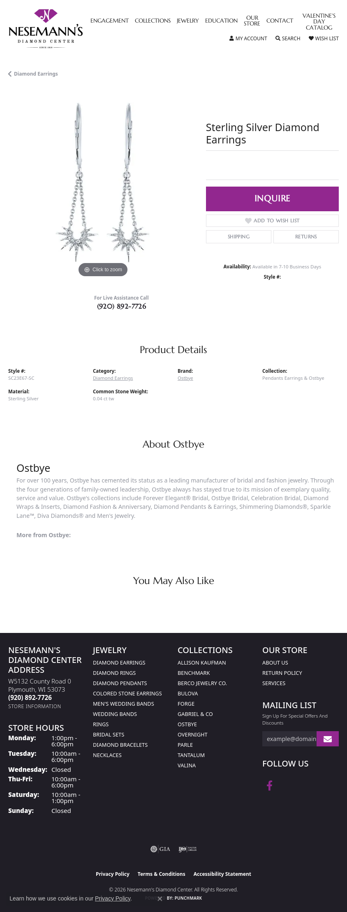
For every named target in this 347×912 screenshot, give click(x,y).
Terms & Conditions (161, 873)
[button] (248, 38)
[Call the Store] (30, 697)
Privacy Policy (113, 873)
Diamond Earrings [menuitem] (119, 662)
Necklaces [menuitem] (107, 755)
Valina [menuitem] (187, 765)
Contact (279, 21)
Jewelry (188, 21)
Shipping (239, 236)
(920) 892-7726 (121, 306)
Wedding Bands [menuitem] (115, 714)
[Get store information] (34, 706)
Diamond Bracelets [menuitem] (120, 744)
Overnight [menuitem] (193, 734)
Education (221, 21)
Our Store (252, 21)
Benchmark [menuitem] (194, 672)
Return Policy (282, 672)
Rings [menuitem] (101, 724)
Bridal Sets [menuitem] (108, 734)
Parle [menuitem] (185, 744)
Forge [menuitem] (186, 703)
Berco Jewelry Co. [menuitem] (202, 683)
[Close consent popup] (159, 898)
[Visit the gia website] (160, 849)
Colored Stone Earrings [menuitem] (127, 693)
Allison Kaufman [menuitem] (202, 662)
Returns (306, 236)
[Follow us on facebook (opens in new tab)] (269, 786)
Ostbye (185, 378)
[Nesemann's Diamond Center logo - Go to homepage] (64, 28)
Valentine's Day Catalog (319, 22)
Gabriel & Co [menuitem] (195, 714)
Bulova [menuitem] (188, 693)
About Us (275, 662)
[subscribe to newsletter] (328, 738)
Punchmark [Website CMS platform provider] (188, 898)
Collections (153, 21)
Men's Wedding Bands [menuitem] (123, 703)
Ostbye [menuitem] (187, 724)
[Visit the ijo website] (187, 849)
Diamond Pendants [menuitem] (120, 683)
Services (273, 683)
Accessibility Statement (222, 873)
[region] (103, 184)
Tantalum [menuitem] (191, 755)
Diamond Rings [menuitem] (114, 672)
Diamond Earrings (36, 73)
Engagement (109, 21)
